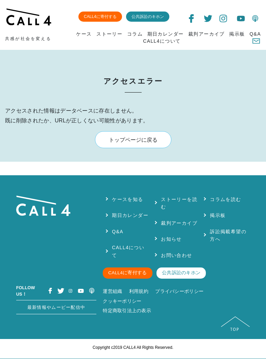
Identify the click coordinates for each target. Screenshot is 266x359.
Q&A (255, 34)
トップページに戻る (133, 140)
